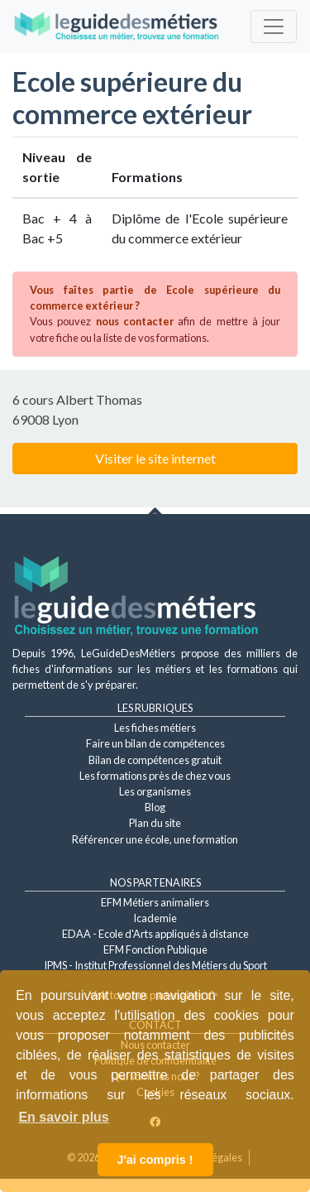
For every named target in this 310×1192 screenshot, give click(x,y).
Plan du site (155, 822)
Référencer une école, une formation (155, 839)
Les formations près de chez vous (155, 775)
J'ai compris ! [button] (155, 1159)
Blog (155, 807)
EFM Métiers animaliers (155, 902)
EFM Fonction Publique (155, 949)
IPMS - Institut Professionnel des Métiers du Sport (155, 965)
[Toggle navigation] (273, 26)
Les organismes (155, 791)
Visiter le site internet (155, 458)
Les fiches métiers (155, 727)
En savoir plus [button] (63, 1117)
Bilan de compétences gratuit (155, 760)
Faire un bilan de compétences (155, 743)
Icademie (155, 918)
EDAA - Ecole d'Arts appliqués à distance (155, 933)
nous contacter (135, 321)
